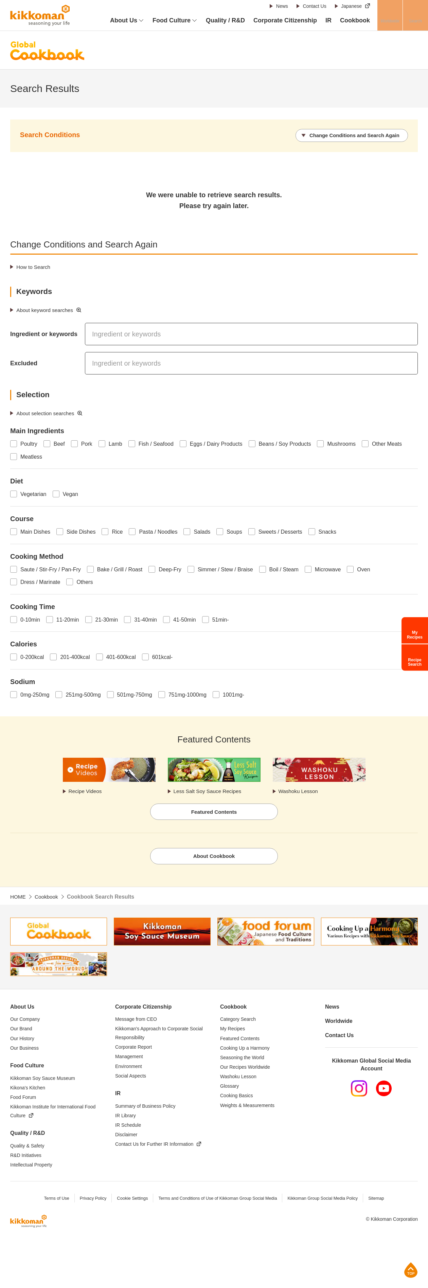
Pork (86, 443)
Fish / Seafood (156, 443)
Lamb (115, 443)
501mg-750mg (134, 694)
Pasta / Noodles (158, 531)
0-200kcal (32, 657)
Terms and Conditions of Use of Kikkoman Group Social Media (217, 1199)
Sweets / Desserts (280, 531)
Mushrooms (341, 443)
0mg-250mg (34, 694)
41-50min (184, 619)
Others (84, 582)
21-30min (106, 619)
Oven (363, 569)
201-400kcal (75, 657)
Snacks (327, 531)
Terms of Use (53, 1199)
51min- (220, 619)
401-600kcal (121, 657)
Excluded (23, 363)
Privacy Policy (90, 1199)
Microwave (328, 569)
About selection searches (47, 413)
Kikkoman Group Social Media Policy (325, 1199)
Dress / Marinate (40, 582)
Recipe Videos (86, 791)
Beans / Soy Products (285, 443)
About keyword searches (46, 310)
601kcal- (162, 657)
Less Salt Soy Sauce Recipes (209, 791)
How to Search (34, 267)
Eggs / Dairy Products (216, 443)
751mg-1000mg (187, 694)
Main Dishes (35, 531)
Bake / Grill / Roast (119, 569)
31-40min (145, 619)
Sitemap (380, 1199)
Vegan (70, 494)
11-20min (67, 619)
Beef (59, 443)
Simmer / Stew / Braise (225, 569)
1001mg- (233, 694)
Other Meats (387, 443)
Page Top (411, 1270)
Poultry (28, 443)
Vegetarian (33, 494)
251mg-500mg (83, 694)
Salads (202, 531)
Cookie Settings (129, 1199)
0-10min (30, 619)
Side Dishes (81, 531)
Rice (117, 531)
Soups (234, 531)
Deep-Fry (170, 569)
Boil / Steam (284, 569)
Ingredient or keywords (43, 333)
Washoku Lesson (299, 791)
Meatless (31, 456)
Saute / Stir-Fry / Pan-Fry (50, 569)
